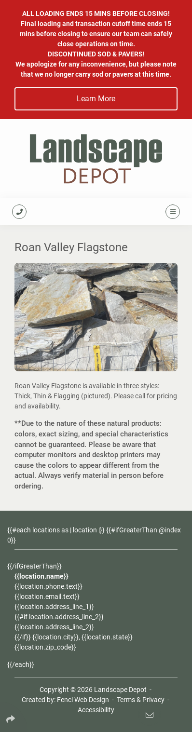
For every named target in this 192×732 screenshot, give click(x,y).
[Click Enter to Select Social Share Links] (13, 717)
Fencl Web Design (83, 700)
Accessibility (96, 710)
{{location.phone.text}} (48, 586)
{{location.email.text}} (47, 596)
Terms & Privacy (141, 700)
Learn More (96, 98)
